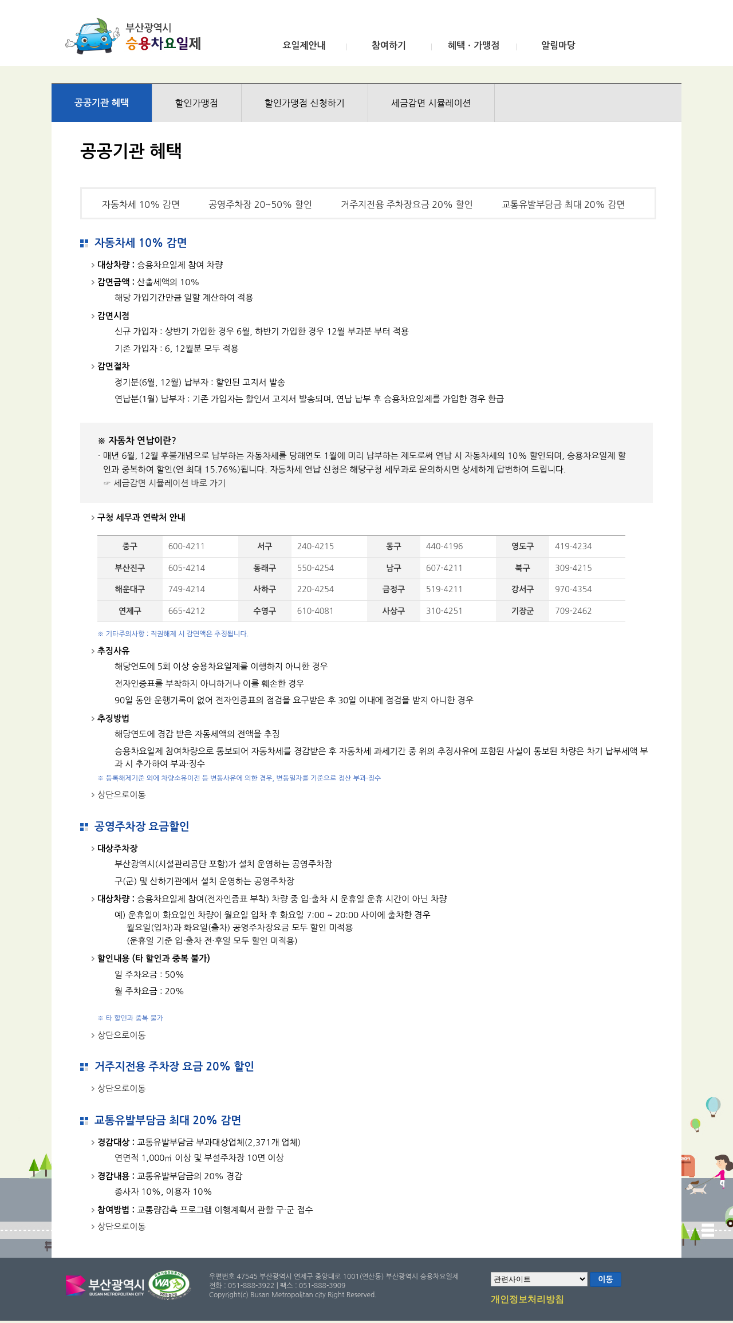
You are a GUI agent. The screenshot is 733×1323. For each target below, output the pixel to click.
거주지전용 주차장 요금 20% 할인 (174, 1066)
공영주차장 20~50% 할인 (260, 204)
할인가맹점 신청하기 (305, 103)
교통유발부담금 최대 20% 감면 (563, 204)
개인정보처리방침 (527, 1300)
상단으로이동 (121, 794)
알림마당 (558, 45)
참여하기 (389, 45)
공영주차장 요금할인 (142, 826)
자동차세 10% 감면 (141, 204)
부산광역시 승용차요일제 (136, 36)
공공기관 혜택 (101, 103)
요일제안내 (303, 45)
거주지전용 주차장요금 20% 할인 (407, 204)
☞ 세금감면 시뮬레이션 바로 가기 (164, 483)
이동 (605, 1279)
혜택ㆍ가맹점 (473, 45)
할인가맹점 (196, 103)
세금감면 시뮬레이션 (431, 103)
